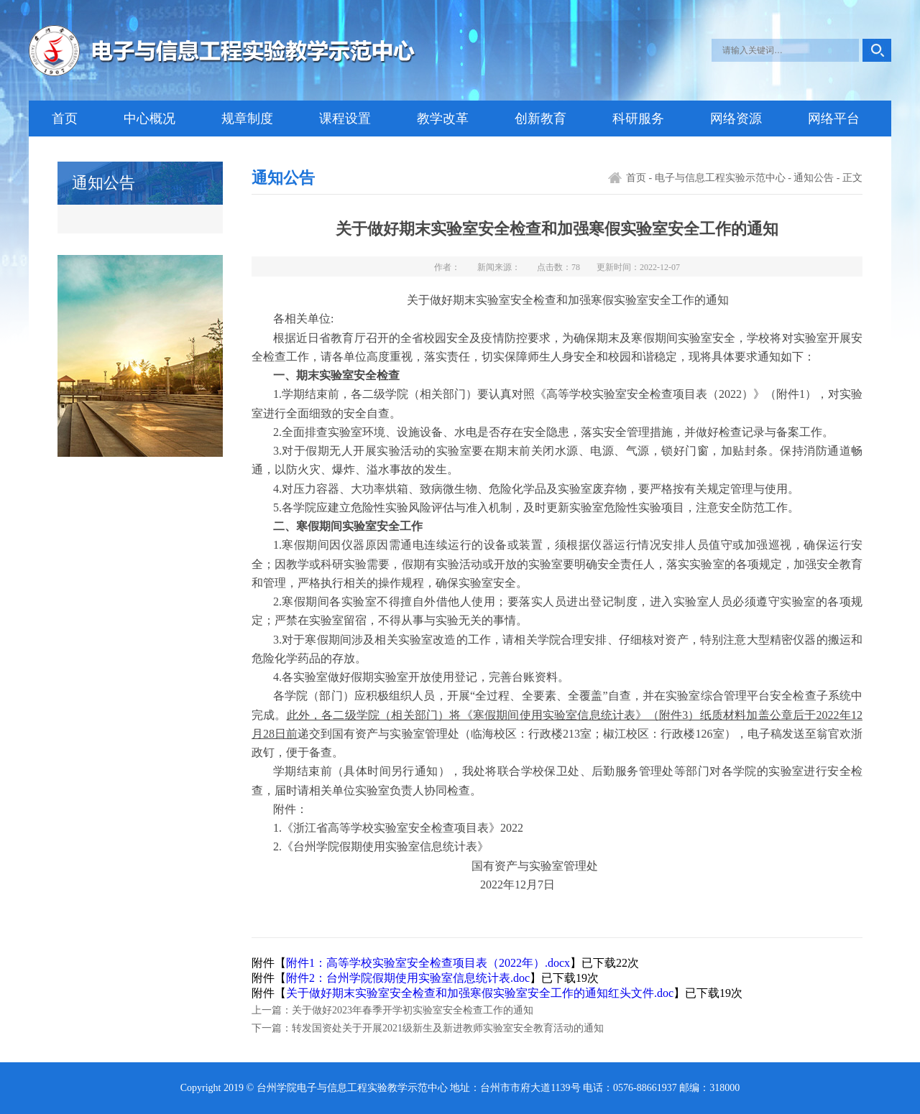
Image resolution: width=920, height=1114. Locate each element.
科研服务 (638, 118)
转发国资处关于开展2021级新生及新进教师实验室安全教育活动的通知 (448, 1028)
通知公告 (814, 177)
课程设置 (345, 118)
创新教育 (540, 118)
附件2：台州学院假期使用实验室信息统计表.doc (408, 978)
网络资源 (736, 118)
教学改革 (443, 118)
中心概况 (149, 118)
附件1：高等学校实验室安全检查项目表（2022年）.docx (428, 963)
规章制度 (247, 118)
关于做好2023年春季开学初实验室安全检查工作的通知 (412, 1010)
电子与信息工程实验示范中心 (720, 177)
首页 (65, 118)
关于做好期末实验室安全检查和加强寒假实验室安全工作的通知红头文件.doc (479, 993)
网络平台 (834, 118)
